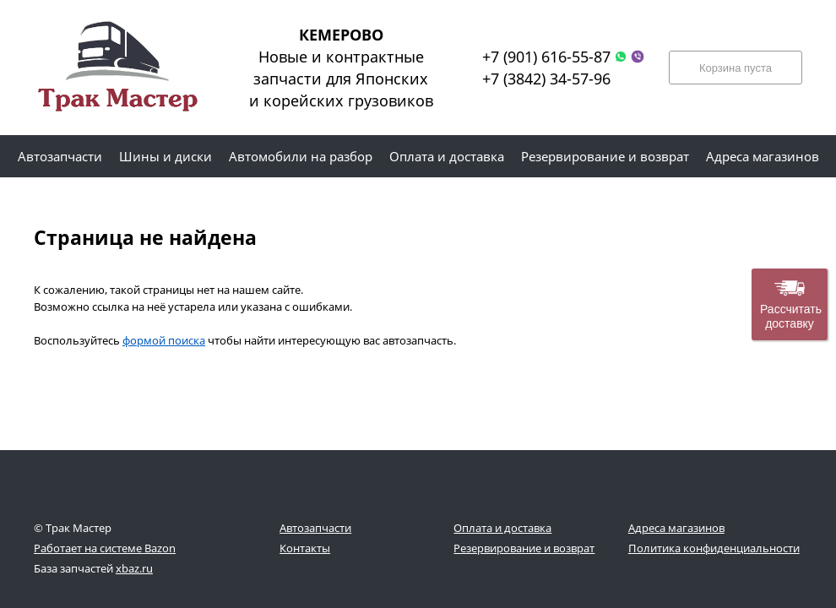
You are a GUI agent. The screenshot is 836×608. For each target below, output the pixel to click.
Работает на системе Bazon (105, 548)
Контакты (305, 548)
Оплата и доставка (502, 527)
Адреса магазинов (676, 527)
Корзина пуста (735, 68)
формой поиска (163, 340)
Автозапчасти (315, 527)
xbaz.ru (134, 568)
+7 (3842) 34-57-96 (546, 78)
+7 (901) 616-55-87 (546, 56)
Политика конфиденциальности (714, 548)
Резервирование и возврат (523, 548)
